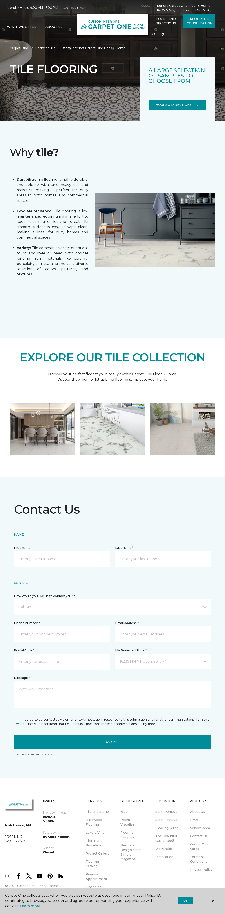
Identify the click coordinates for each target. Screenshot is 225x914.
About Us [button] (54, 27)
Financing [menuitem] (94, 887)
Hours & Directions (177, 105)
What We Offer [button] (21, 27)
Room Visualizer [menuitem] (128, 822)
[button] (154, 35)
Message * (22, 677)
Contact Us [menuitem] (199, 836)
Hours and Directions (165, 21)
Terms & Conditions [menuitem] (198, 859)
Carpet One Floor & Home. (38, 886)
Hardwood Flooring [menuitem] (94, 822)
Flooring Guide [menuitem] (167, 828)
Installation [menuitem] (164, 857)
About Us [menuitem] (197, 812)
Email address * (127, 622)
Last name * (124, 547)
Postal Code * (24, 650)
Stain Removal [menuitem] (166, 812)
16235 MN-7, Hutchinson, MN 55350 (183, 10)
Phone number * (27, 622)
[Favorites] (162, 35)
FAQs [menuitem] (194, 820)
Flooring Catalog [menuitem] (92, 864)
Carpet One (19, 48)
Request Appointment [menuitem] (96, 876)
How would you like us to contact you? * (44, 595)
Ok (185, 901)
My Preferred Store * (131, 650)
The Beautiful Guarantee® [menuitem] (166, 838)
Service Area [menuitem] (200, 828)
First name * (23, 547)
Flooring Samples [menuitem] (127, 835)
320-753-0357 (74, 8)
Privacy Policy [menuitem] (201, 870)
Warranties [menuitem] (164, 849)
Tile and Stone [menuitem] (97, 812)
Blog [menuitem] (124, 812)
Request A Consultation (200, 21)
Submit (112, 742)
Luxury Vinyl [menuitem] (95, 833)
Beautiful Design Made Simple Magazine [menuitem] (131, 852)
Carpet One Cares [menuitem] (199, 846)
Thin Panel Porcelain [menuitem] (94, 843)
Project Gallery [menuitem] (97, 853)
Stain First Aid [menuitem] (166, 820)
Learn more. (30, 906)
